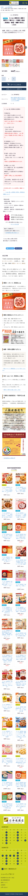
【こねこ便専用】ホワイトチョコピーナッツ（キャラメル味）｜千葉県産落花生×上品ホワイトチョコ (21, 761)
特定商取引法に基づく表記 (7, 877)
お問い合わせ (4, 887)
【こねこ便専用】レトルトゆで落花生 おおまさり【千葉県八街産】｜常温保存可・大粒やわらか (7, 610)
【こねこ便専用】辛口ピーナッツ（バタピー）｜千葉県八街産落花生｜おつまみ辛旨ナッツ (7, 490)
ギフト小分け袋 (15, 224)
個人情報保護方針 (5, 880)
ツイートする (10, 248)
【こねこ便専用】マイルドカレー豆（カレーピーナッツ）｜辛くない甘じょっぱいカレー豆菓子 (7, 734)
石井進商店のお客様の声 (9, 458)
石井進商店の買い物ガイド (12, 232)
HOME (2, 7)
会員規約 (3, 884)
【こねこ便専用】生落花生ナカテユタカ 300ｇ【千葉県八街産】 (21, 634)
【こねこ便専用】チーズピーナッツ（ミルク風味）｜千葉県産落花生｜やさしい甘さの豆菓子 (7, 761)
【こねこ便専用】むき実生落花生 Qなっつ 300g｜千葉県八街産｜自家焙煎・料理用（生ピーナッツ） (7, 633)
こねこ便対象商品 (8, 7)
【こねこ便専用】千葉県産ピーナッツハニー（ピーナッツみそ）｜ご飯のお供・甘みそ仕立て (7, 684)
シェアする (18, 248)
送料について (4, 882)
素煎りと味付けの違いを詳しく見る (12, 389)
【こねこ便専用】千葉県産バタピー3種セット (21, 586)
